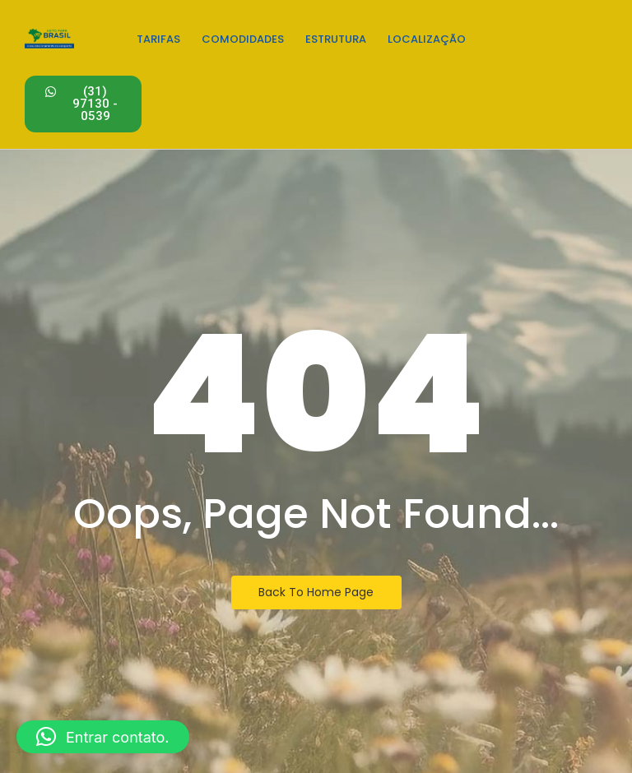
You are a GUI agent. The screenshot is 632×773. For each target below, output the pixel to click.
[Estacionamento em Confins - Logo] (49, 37)
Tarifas (158, 39)
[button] (102, 736)
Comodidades (243, 39)
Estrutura (335, 39)
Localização (427, 39)
